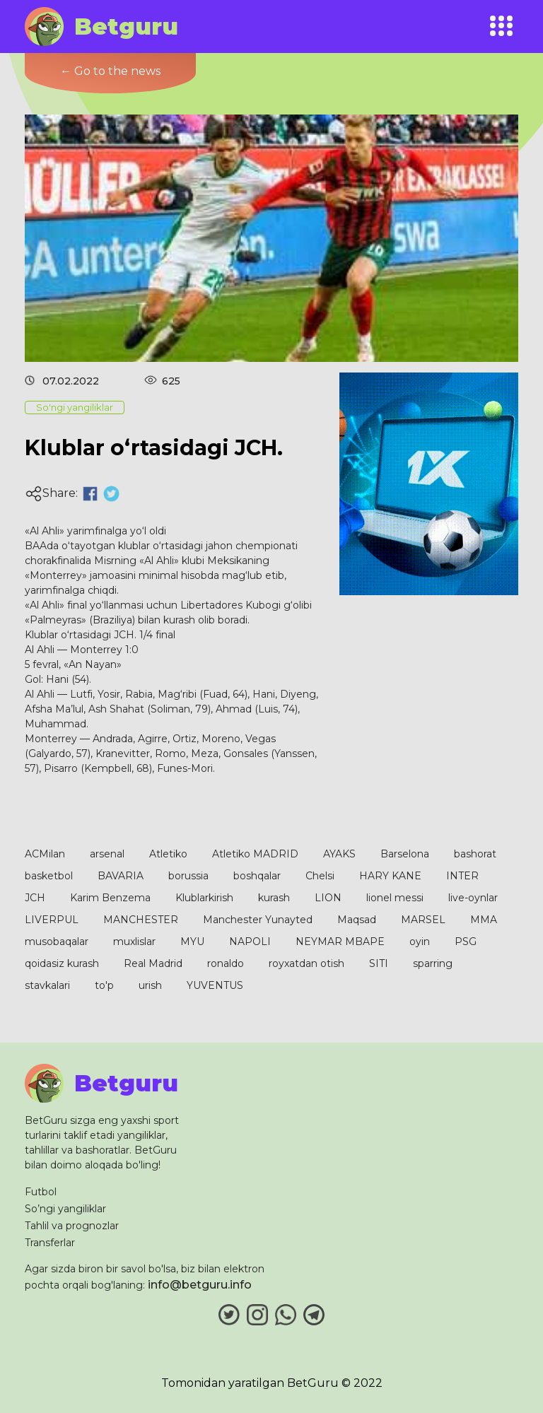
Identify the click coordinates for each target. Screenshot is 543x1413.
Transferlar (50, 1242)
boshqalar (257, 875)
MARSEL (423, 919)
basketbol (49, 875)
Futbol (41, 1191)
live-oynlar (473, 897)
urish (150, 985)
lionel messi (395, 897)
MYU (192, 941)
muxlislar (134, 941)
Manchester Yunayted (258, 919)
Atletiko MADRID (255, 854)
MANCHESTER (140, 919)
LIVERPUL (51, 919)
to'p (104, 985)
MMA (483, 919)
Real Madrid (153, 963)
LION (328, 897)
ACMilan (45, 854)
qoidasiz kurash (62, 963)
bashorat (475, 854)
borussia (188, 875)
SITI (378, 963)
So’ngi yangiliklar (65, 1208)
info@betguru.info (200, 1284)
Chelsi (319, 875)
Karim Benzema (110, 897)
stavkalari (47, 985)
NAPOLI (250, 941)
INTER (462, 875)
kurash (274, 897)
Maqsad (356, 919)
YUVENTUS (215, 985)
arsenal (107, 854)
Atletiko (168, 854)
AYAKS (339, 854)
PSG (466, 941)
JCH (35, 897)
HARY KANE (390, 875)
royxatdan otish (306, 963)
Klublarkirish (204, 897)
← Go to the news (110, 71)
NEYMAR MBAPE (340, 941)
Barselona (404, 854)
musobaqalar (56, 941)
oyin (419, 941)
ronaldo (225, 963)
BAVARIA (121, 875)
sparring (432, 963)
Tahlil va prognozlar (72, 1225)
